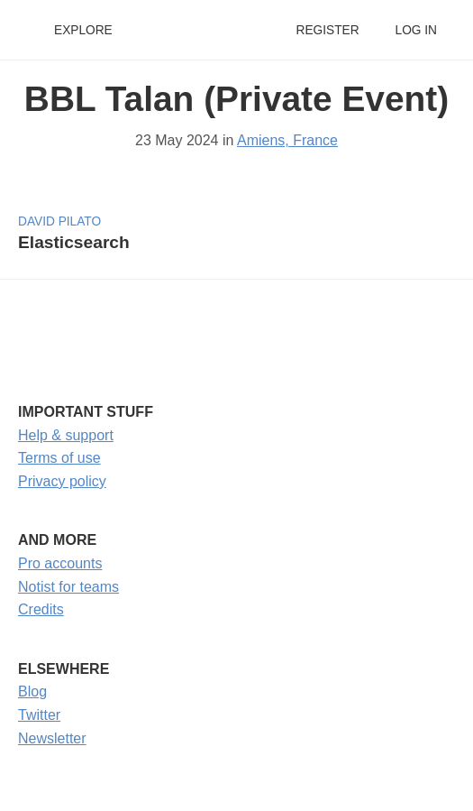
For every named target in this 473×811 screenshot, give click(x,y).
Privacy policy (62, 481)
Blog (32, 691)
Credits (41, 609)
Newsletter (52, 738)
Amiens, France (287, 140)
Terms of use (59, 457)
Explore (83, 30)
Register (327, 30)
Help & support (66, 435)
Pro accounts (60, 563)
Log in (416, 30)
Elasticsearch (74, 242)
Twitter (39, 715)
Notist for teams (68, 586)
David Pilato (59, 221)
